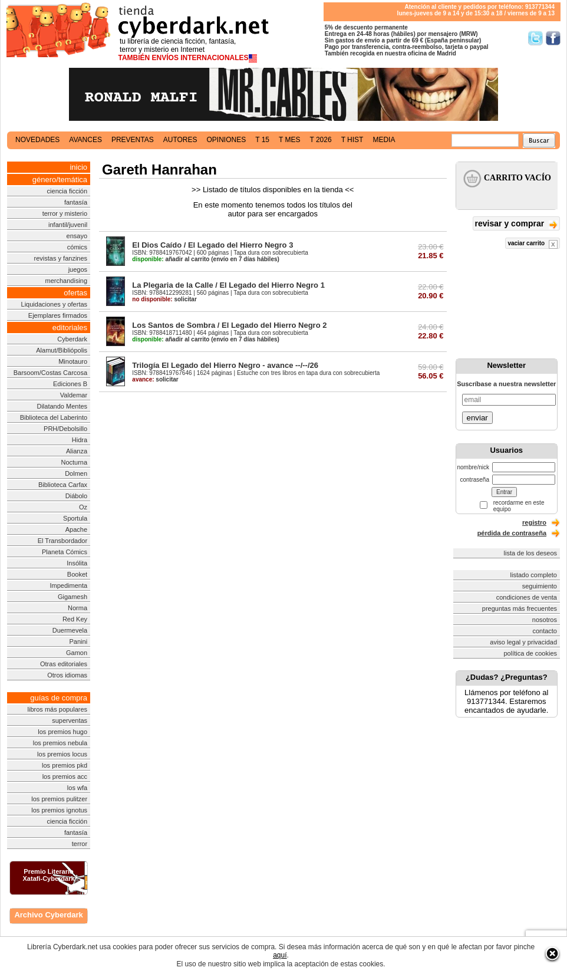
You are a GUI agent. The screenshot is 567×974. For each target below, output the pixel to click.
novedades (37, 140)
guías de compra (58, 697)
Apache (76, 529)
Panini (79, 641)
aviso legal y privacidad (523, 642)
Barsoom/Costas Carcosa (50, 372)
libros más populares (58, 709)
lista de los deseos (531, 553)
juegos (77, 269)
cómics (77, 247)
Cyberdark (72, 339)
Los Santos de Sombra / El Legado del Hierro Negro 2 (229, 325)
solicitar (164, 299)
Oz (83, 507)
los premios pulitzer (59, 798)
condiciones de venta (526, 597)
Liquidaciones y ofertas (54, 304)
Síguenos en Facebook (553, 38)
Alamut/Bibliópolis (61, 350)
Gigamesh (72, 596)
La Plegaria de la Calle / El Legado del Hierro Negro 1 (228, 285)
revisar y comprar (516, 224)
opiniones (226, 140)
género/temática (59, 179)
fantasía (75, 202)
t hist (352, 140)
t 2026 (320, 140)
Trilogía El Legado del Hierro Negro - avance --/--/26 (225, 365)
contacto (544, 630)
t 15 (262, 140)
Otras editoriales (63, 663)
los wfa (77, 787)
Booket (77, 574)
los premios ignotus (59, 810)
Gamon (76, 652)
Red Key (74, 619)
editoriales (69, 327)
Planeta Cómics (64, 551)
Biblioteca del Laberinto (53, 417)
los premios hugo (62, 731)
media (383, 140)
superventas (69, 720)
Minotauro (72, 361)
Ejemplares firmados (57, 315)
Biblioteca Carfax (62, 484)
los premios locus (62, 754)
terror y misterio (64, 213)
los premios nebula (60, 742)
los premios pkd (64, 765)
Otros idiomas (67, 675)
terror (79, 843)
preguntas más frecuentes (519, 608)
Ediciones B (70, 383)
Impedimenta (68, 585)
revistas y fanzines (60, 258)
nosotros (544, 619)
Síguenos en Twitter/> (535, 38)
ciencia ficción (67, 191)
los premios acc (64, 776)
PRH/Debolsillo (65, 428)
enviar (477, 417)
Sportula (75, 518)
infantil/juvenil (67, 224)
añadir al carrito (170, 259)
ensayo (77, 235)
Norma (77, 607)
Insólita (77, 563)
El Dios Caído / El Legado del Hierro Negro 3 (212, 245)
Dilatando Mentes (62, 406)
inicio (78, 167)
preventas (132, 140)
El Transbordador (62, 540)
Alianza (76, 451)
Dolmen (76, 473)
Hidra (79, 439)
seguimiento (539, 586)
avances (85, 140)
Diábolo (76, 495)
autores (180, 140)
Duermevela (69, 630)
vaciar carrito (532, 244)
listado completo (534, 574)
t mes (289, 140)
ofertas (75, 292)
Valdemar (73, 395)
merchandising (66, 280)
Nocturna (74, 462)
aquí (279, 955)
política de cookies (531, 653)
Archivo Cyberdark (48, 914)
